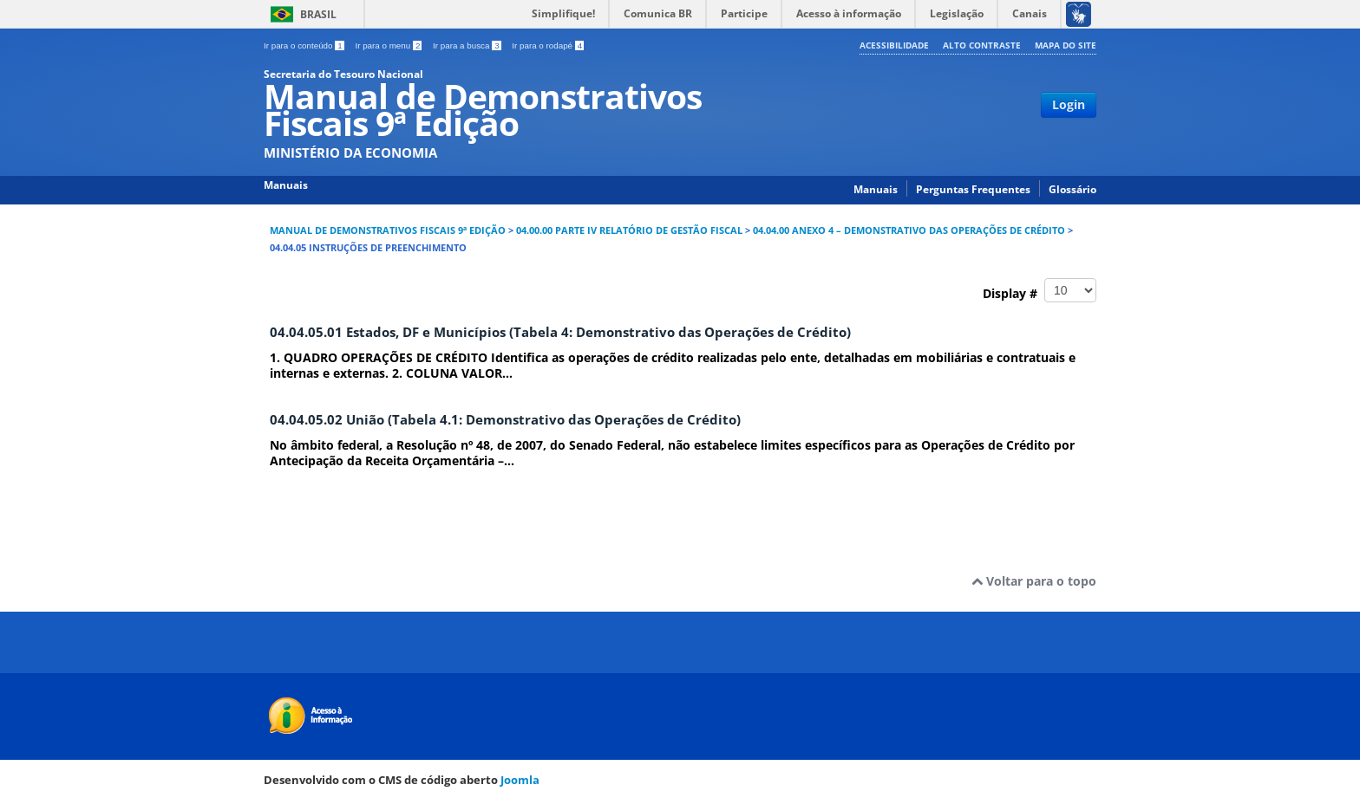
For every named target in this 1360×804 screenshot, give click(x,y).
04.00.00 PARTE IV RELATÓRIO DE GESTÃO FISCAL (629, 230)
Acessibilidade (894, 45)
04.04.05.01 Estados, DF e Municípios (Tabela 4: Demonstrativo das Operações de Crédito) (560, 332)
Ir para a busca (468, 45)
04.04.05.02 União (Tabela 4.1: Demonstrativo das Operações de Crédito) (505, 420)
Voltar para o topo (1033, 581)
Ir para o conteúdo (305, 45)
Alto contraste (982, 45)
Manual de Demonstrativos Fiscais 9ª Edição (388, 230)
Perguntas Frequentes (973, 189)
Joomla (519, 780)
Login (1068, 104)
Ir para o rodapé (548, 45)
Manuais (875, 189)
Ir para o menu (389, 45)
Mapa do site (1065, 45)
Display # (1039, 290)
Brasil (318, 14)
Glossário (1072, 189)
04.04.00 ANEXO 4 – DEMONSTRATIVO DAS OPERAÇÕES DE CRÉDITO (909, 230)
